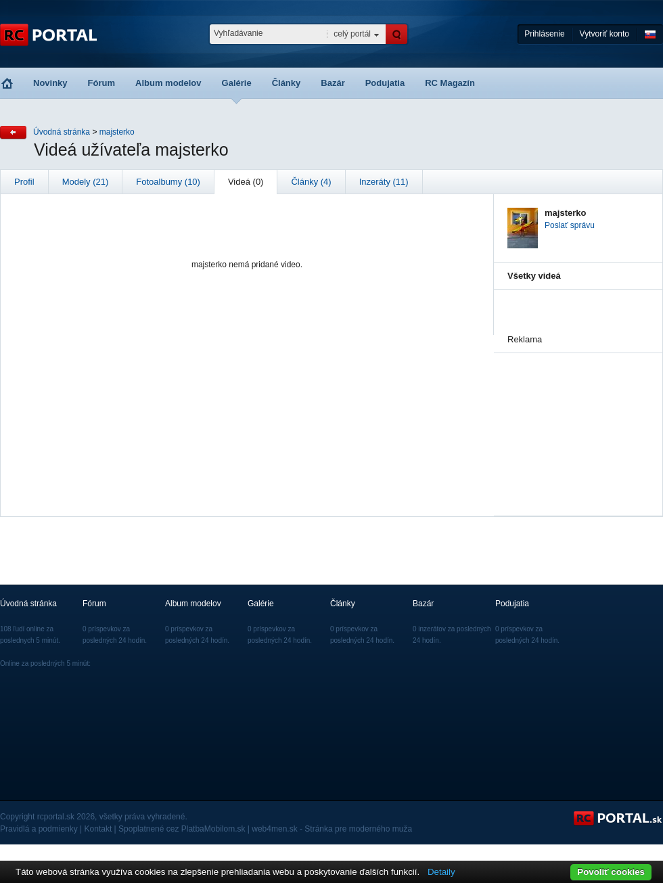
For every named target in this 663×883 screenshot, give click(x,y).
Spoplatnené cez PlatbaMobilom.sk (181, 829)
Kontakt (98, 829)
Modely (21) (85, 182)
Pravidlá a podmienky (39, 829)
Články (286, 83)
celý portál (352, 34)
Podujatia (385, 83)
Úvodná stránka (61, 132)
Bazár (332, 83)
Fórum (101, 83)
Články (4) (311, 182)
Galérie (237, 83)
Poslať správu (570, 225)
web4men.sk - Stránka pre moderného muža (332, 829)
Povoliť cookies (611, 872)
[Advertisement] (575, 421)
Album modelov (168, 83)
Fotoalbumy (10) (168, 182)
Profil (24, 182)
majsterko (117, 132)
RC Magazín (450, 83)
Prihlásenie (544, 34)
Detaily (441, 872)
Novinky (50, 83)
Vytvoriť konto (604, 34)
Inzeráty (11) (384, 182)
